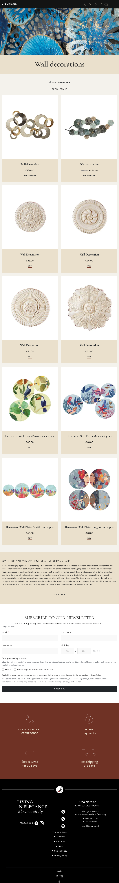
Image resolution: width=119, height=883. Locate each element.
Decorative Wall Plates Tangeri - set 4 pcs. (89, 527)
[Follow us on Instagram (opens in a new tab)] (41, 823)
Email (5, 632)
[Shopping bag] (106, 4)
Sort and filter (59, 82)
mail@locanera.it (90, 826)
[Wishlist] (86, 4)
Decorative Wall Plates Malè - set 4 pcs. (89, 436)
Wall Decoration (29, 254)
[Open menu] (115, 4)
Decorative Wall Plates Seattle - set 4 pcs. (30, 527)
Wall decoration (29, 164)
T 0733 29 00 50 (90, 818)
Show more (59, 594)
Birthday (65, 645)
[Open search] (91, 4)
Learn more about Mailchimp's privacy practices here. (59, 682)
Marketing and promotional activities (35, 669)
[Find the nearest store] (96, 4)
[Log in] (101, 4)
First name (67, 632)
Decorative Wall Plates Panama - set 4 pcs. (29, 436)
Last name (7, 645)
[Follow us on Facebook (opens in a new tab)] (36, 823)
